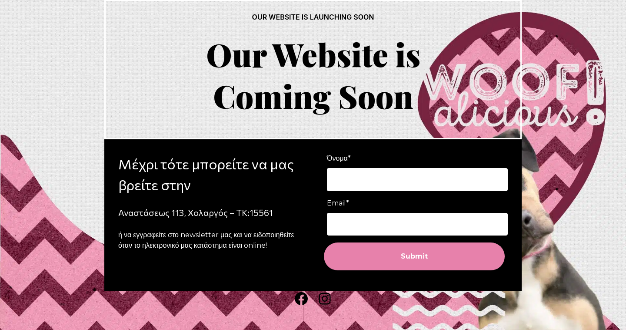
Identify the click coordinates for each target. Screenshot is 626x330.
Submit (414, 256)
